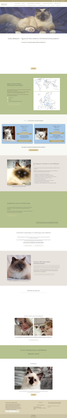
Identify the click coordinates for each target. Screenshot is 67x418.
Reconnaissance (33, 416)
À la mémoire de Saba (42, 5)
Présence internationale (47, 3)
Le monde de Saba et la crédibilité (34, 3)
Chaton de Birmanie (4, 4)
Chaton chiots (17, 3)
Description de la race (31, 5)
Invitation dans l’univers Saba (20, 5)
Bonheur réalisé (57, 3)
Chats (23, 3)
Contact (53, 5)
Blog (48, 5)
